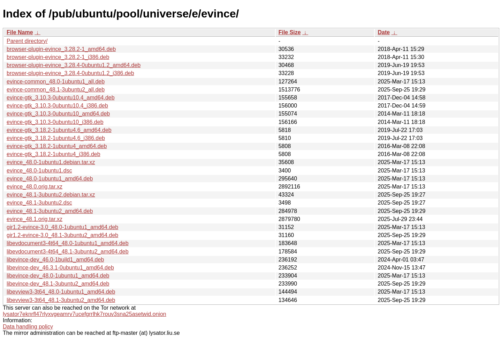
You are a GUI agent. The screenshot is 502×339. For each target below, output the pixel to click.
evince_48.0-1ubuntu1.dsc (39, 171)
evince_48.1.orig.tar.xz (34, 219)
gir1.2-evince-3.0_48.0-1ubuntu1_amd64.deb (62, 227)
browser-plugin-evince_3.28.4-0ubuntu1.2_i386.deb (70, 73)
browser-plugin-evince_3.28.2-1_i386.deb (58, 57)
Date (384, 32)
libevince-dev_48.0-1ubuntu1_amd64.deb (58, 276)
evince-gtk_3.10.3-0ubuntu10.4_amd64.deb (61, 98)
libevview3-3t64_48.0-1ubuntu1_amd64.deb (61, 292)
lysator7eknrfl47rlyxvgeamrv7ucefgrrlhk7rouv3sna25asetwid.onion (84, 314)
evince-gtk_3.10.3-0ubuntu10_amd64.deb (58, 114)
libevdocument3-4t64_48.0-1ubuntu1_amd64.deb (68, 243)
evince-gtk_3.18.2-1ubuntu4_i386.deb (53, 154)
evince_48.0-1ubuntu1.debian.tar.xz (51, 162)
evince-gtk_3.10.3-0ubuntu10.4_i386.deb (57, 106)
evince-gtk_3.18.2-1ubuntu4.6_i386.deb (56, 138)
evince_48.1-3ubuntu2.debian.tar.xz (51, 195)
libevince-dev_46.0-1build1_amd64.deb (55, 260)
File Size (290, 32)
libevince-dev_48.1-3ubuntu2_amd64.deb (58, 284)
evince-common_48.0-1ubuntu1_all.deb (56, 81)
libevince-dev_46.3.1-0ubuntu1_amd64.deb (60, 268)
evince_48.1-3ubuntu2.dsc (39, 203)
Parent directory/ (27, 41)
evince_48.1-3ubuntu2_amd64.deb (50, 211)
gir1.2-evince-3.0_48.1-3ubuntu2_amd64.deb (62, 235)
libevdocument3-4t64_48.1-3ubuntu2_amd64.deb (68, 252)
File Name (20, 32)
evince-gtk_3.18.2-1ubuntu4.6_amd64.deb (59, 130)
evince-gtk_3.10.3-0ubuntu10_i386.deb (55, 122)
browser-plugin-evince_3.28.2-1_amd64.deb (61, 49)
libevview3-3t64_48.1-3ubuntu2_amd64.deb (61, 300)
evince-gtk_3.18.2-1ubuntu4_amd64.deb (57, 146)
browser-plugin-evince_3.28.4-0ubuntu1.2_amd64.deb (73, 65)
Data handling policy (28, 327)
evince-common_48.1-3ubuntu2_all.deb (56, 90)
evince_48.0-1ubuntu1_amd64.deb (50, 179)
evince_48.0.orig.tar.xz (34, 187)
